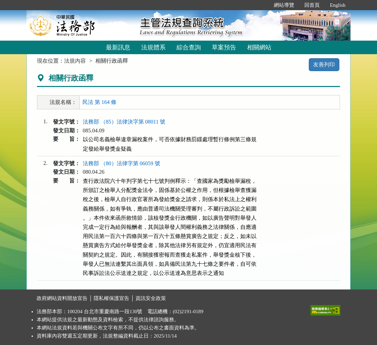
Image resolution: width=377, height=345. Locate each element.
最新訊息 (118, 47)
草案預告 (224, 47)
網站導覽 (284, 5)
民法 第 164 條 (99, 102)
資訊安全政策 (150, 298)
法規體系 (153, 47)
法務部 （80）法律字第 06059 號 (121, 163)
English (337, 5)
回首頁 (312, 5)
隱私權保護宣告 (111, 298)
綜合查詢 (188, 47)
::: (262, 5)
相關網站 (259, 47)
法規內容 (75, 61)
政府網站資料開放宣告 (62, 298)
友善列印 (324, 64)
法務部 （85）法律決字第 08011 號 (124, 122)
